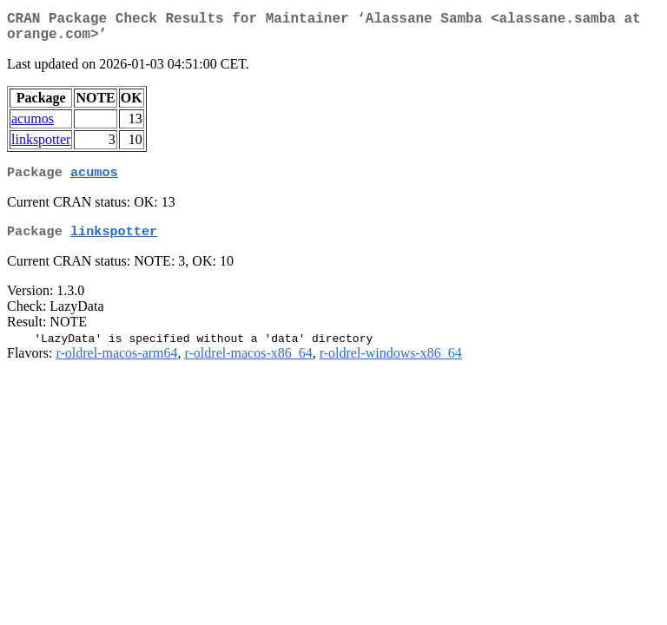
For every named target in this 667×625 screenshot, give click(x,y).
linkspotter (40, 146)
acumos (32, 125)
